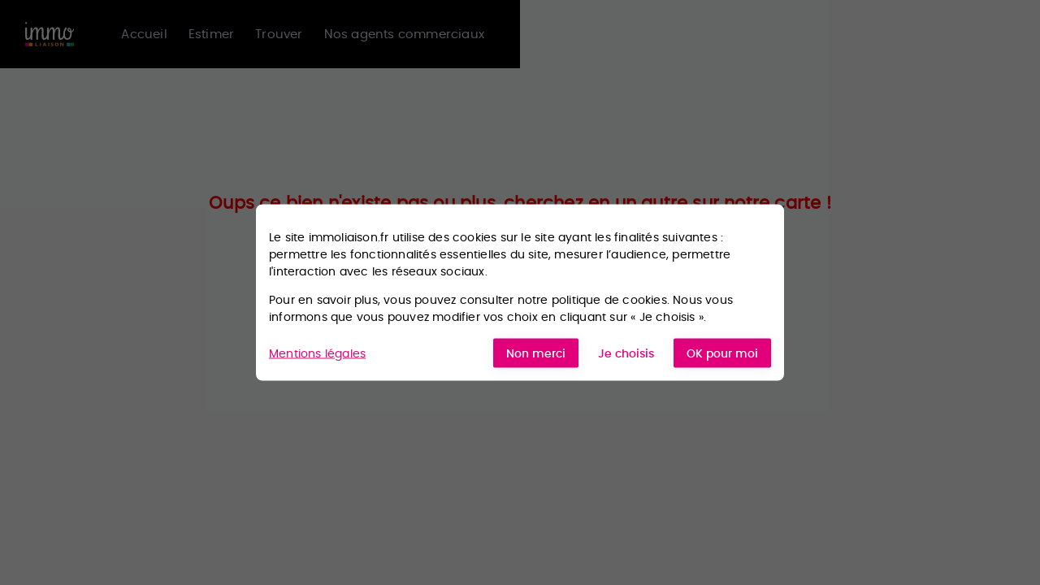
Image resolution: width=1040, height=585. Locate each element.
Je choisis (626, 353)
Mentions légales (317, 352)
